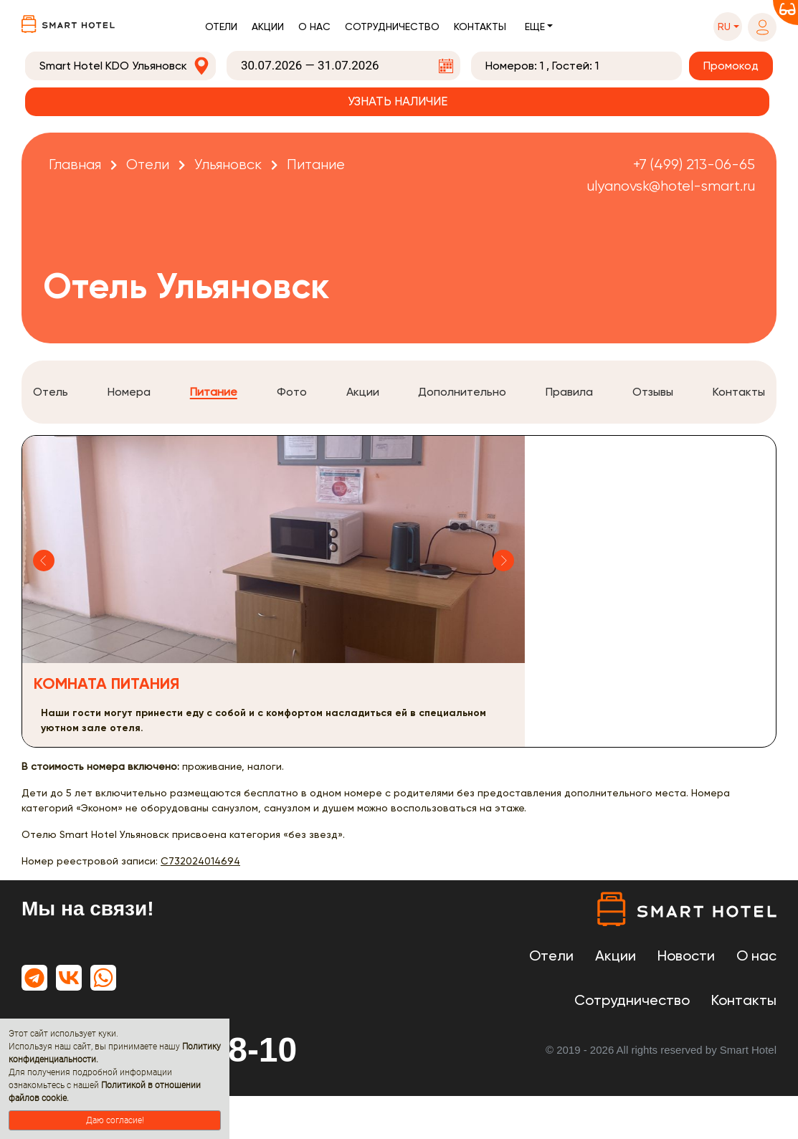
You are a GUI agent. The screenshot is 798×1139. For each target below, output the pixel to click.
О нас (314, 26)
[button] (727, 27)
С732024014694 (200, 861)
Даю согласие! (115, 1120)
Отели (221, 26)
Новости (686, 955)
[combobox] (120, 66)
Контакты (480, 26)
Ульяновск (228, 164)
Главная (75, 164)
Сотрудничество (392, 26)
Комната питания (106, 683)
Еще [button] (535, 26)
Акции (268, 26)
